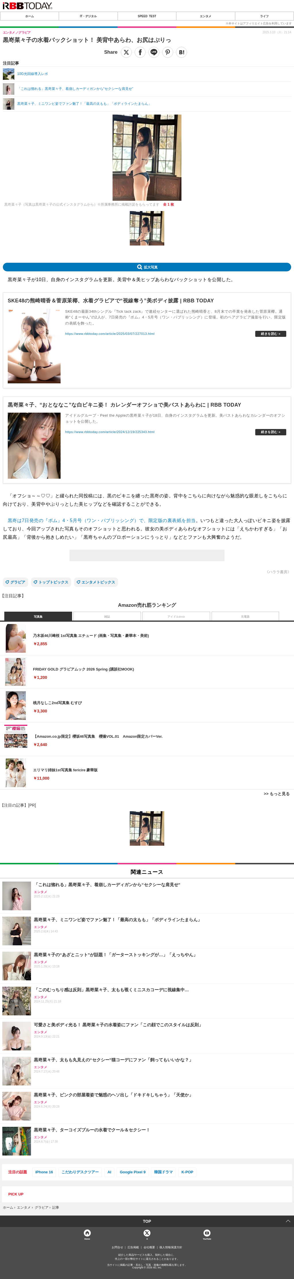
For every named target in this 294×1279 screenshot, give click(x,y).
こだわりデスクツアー (80, 1172)
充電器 (245, 616)
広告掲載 (133, 1247)
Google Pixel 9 (133, 1172)
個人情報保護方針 (170, 1247)
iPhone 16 (44, 1172)
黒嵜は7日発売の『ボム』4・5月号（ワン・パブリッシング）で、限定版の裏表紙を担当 (102, 520)
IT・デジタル (88, 16)
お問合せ (117, 1247)
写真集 (38, 616)
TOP (147, 1221)
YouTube (207, 1238)
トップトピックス (53, 582)
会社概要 (149, 1247)
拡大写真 (151, 267)
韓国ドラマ (163, 1172)
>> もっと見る (277, 793)
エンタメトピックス (98, 582)
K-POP (187, 1172)
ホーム (29, 16)
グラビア (17, 582)
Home (87, 1238)
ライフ (264, 16)
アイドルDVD (176, 616)
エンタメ (205, 16)
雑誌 (107, 616)
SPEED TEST (147, 16)
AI (109, 1172)
